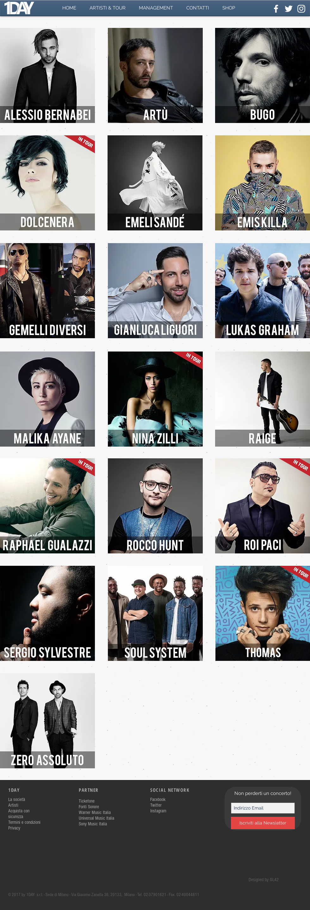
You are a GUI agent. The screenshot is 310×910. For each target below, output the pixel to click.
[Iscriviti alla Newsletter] (263, 823)
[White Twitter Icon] (288, 8)
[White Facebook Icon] (276, 8)
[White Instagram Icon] (301, 8)
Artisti (13, 805)
